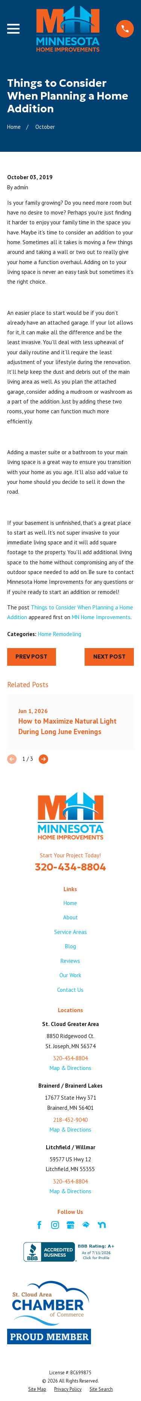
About (70, 917)
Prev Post (31, 656)
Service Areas (70, 932)
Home (70, 903)
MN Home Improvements (101, 617)
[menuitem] (37, 1389)
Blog (70, 946)
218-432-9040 (70, 1119)
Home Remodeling (59, 634)
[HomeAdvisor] (86, 1225)
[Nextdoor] (102, 1225)
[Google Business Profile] (70, 1225)
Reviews (70, 960)
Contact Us (70, 989)
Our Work (70, 975)
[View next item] (43, 759)
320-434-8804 (70, 867)
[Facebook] (39, 1225)
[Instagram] (55, 1225)
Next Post (109, 656)
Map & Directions (70, 1068)
